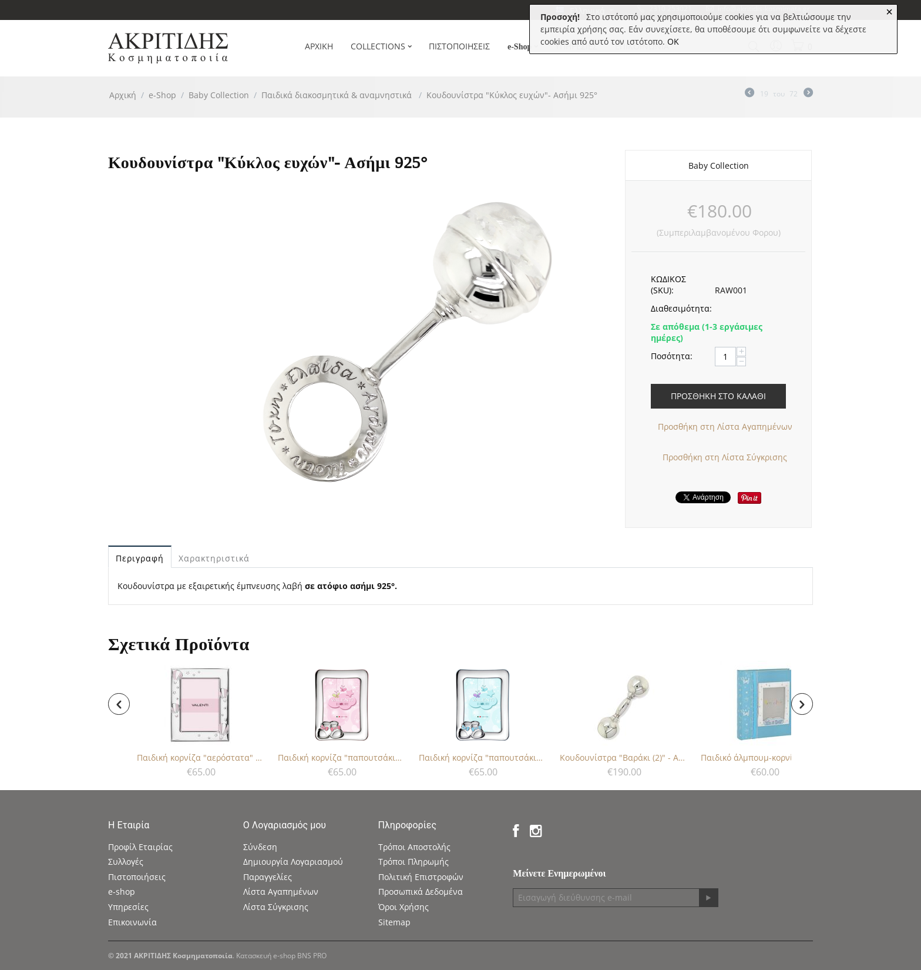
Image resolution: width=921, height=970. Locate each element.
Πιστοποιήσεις (137, 876)
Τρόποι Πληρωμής (413, 861)
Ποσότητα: (672, 356)
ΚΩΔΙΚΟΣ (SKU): (668, 284)
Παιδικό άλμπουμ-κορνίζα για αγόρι (764, 757)
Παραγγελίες (267, 876)
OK (673, 41)
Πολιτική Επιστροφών (420, 876)
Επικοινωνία (132, 922)
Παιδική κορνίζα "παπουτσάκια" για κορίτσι (341, 757)
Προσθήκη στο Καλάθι (718, 396)
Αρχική (122, 95)
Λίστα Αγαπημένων (280, 891)
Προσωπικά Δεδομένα (420, 891)
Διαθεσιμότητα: (679, 308)
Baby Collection (219, 95)
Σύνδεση (260, 846)
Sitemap (394, 922)
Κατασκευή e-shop (265, 956)
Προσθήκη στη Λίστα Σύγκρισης (725, 457)
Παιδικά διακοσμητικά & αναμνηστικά (337, 95)
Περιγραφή (140, 558)
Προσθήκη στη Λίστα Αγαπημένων (725, 426)
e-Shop (162, 95)
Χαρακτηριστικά (214, 558)
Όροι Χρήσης (403, 906)
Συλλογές (125, 861)
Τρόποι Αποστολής (414, 846)
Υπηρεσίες (128, 906)
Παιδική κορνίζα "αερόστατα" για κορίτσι (200, 757)
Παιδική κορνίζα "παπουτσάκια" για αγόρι (482, 757)
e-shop (121, 891)
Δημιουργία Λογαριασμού (293, 861)
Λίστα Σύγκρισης (275, 906)
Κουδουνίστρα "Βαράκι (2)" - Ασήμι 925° (623, 757)
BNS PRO (312, 956)
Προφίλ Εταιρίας (140, 846)
